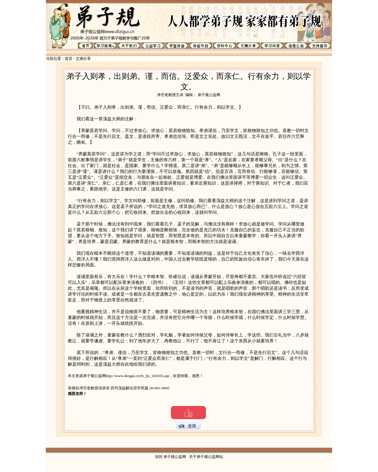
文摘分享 (83, 58)
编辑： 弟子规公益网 (202, 95)
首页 (68, 58)
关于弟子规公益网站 (206, 456)
